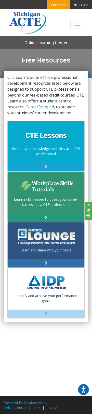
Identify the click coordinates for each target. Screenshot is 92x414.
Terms (36, 407)
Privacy (51, 407)
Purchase (58, 4)
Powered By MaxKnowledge (26, 402)
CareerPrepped (40, 107)
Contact (21, 407)
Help (88, 210)
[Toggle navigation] (77, 24)
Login (81, 4)
